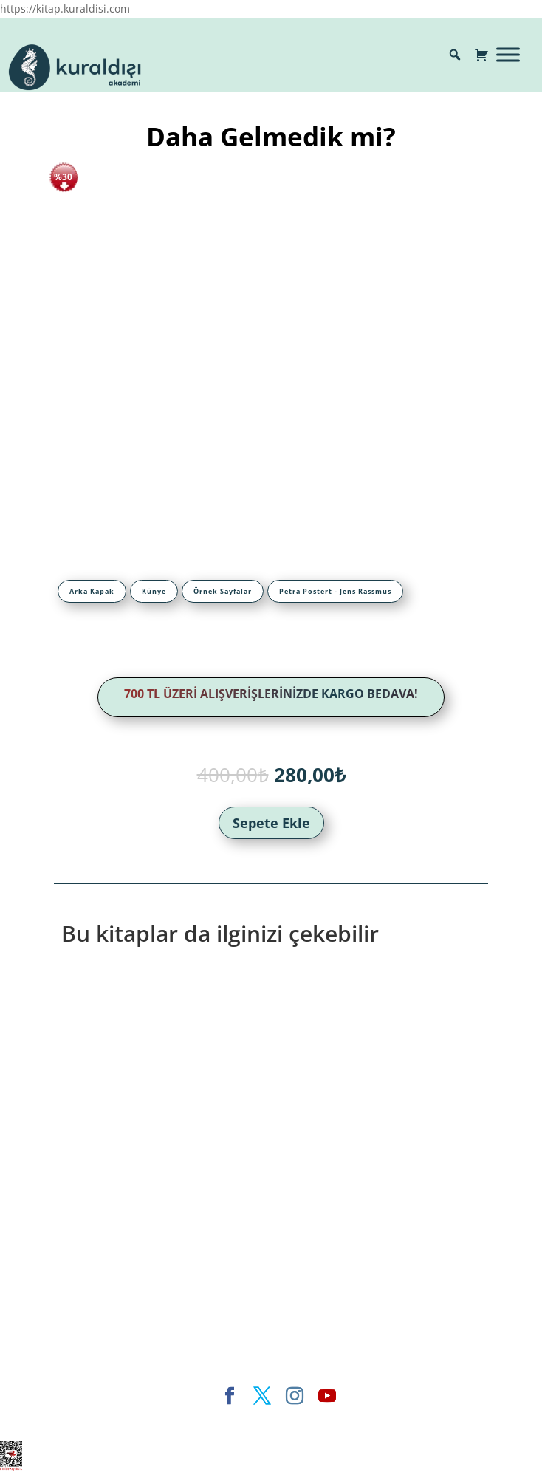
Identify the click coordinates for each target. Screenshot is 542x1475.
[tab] (92, 591)
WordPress (335, 1421)
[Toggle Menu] (508, 54)
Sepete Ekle (271, 823)
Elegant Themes (144, 1421)
